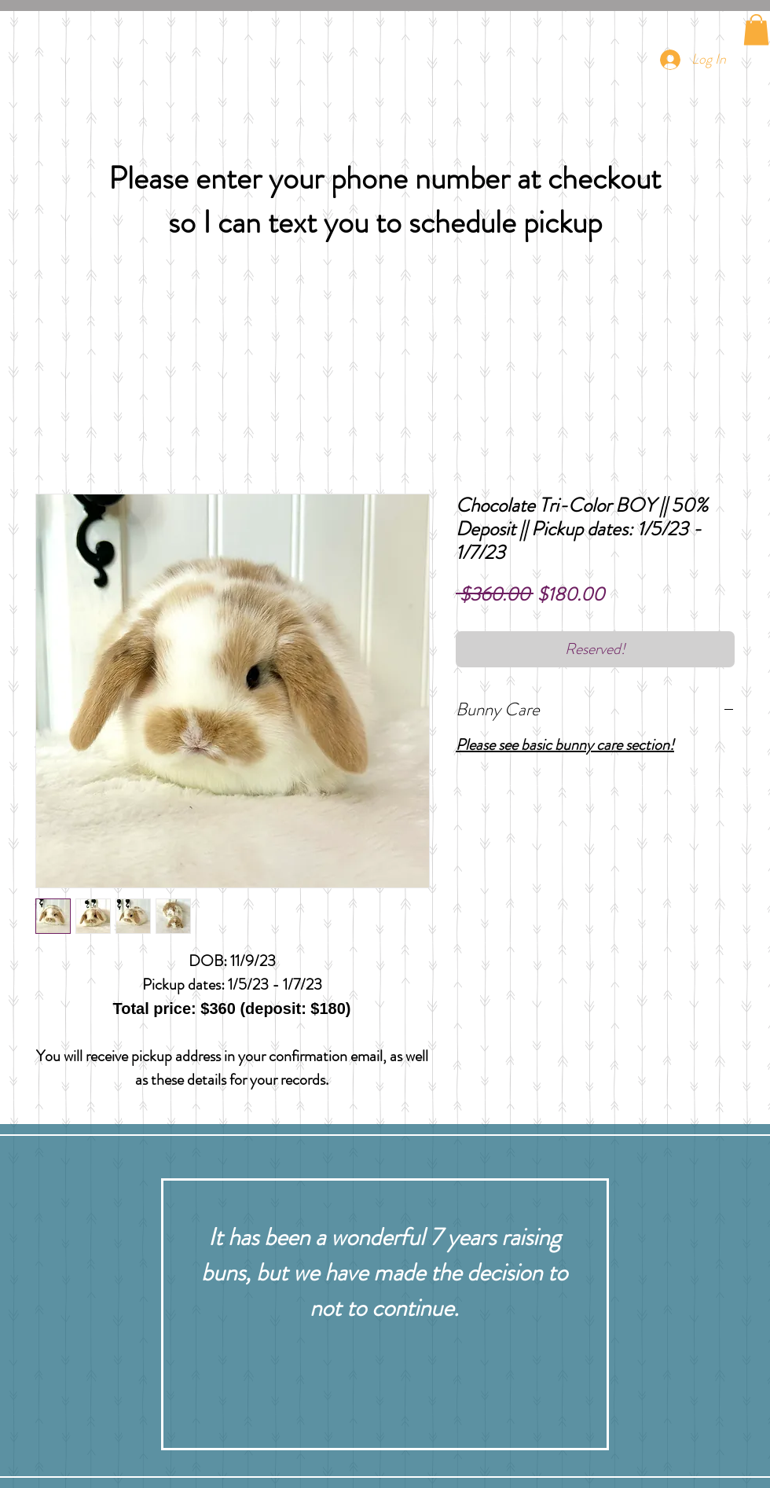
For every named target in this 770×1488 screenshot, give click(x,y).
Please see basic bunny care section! (565, 744)
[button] (756, 29)
